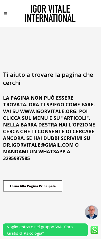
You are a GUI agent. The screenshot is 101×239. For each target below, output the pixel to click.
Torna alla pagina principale (32, 186)
